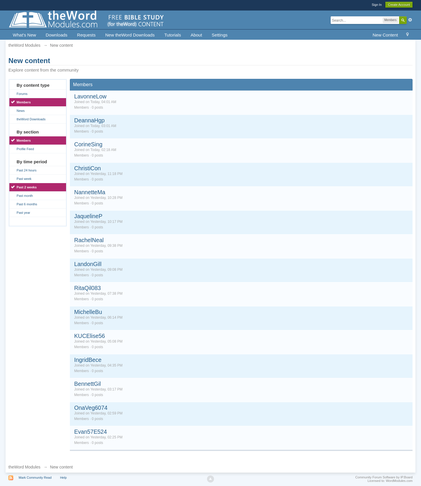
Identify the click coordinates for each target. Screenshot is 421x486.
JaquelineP (88, 216)
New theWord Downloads (130, 34)
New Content (385, 34)
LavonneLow (90, 96)
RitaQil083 (87, 288)
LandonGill (87, 264)
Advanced (410, 20)
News (21, 110)
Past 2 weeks (27, 187)
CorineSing (88, 144)
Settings (219, 34)
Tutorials (172, 34)
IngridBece (87, 360)
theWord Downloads (31, 119)
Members (24, 102)
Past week (24, 178)
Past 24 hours (27, 170)
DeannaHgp (89, 120)
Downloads (56, 34)
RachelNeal (89, 240)
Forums (22, 94)
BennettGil (87, 384)
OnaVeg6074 (91, 408)
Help (63, 477)
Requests (86, 34)
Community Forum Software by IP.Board (384, 477)
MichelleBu (88, 312)
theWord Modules (24, 467)
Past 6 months (27, 204)
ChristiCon (87, 168)
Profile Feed (25, 149)
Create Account (399, 4)
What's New (24, 34)
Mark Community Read (35, 477)
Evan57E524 (90, 431)
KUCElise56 (89, 336)
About (196, 34)
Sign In (377, 4)
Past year (23, 212)
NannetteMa (89, 192)
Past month (25, 195)
